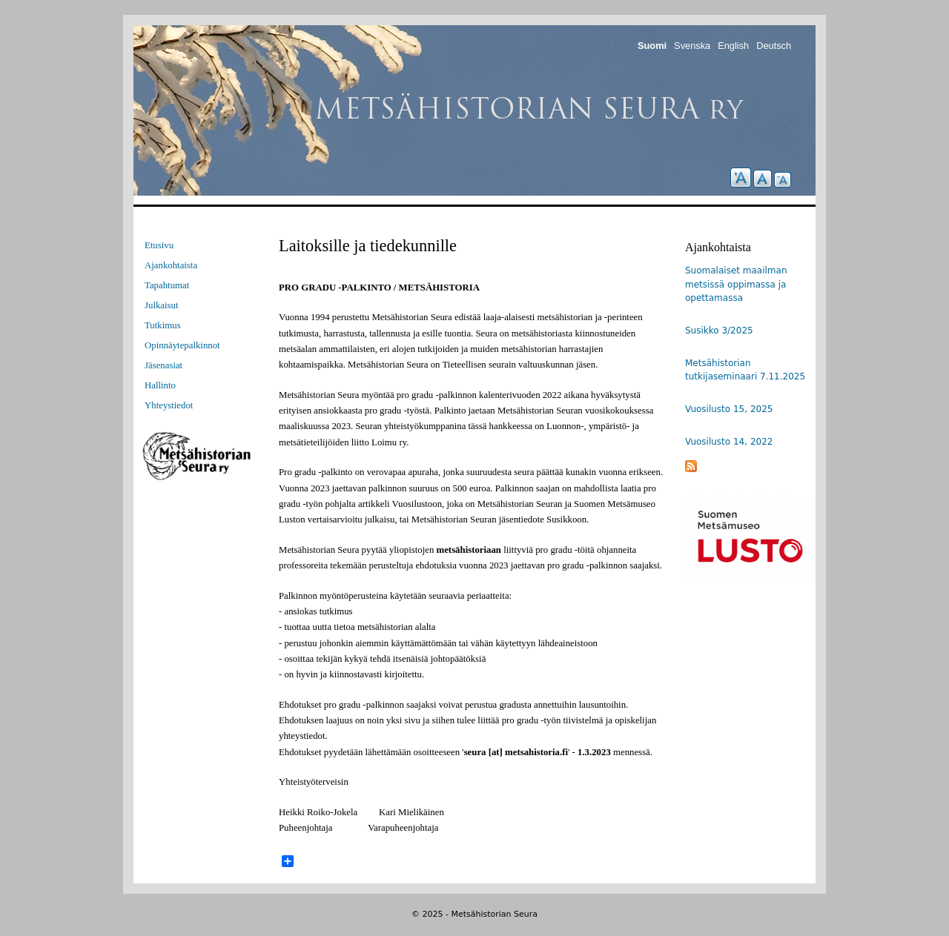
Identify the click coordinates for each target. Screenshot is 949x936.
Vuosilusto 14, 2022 (729, 442)
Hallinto (160, 385)
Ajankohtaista (171, 265)
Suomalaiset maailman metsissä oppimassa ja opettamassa (736, 284)
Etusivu (159, 245)
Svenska (692, 45)
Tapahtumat (167, 285)
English (733, 45)
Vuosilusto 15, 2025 (729, 409)
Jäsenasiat (163, 365)
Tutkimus (163, 325)
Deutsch (773, 45)
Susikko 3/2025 (719, 330)
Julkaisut (162, 305)
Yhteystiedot (169, 405)
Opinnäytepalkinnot (182, 345)
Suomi (652, 45)
